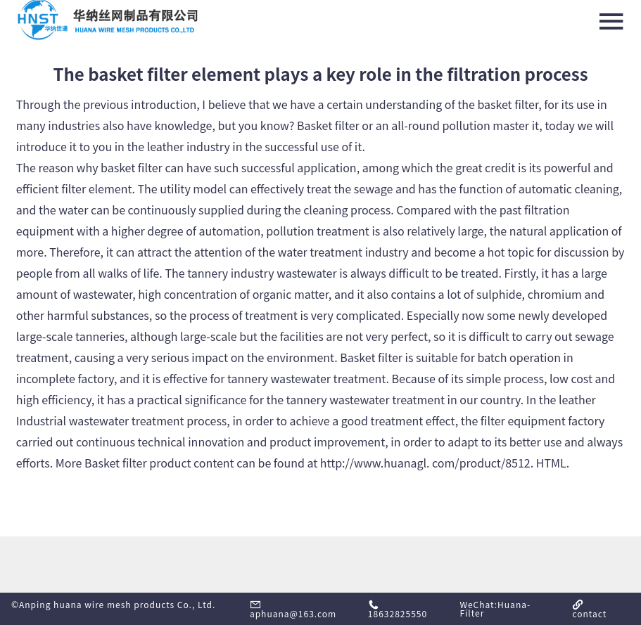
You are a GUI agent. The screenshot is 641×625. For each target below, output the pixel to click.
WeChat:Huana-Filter (495, 608)
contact (589, 609)
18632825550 (397, 609)
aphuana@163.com (293, 609)
